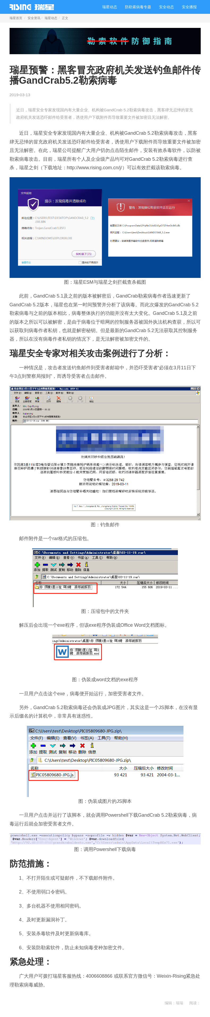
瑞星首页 (16, 18)
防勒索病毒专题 (138, 7)
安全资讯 (34, 18)
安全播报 (189, 7)
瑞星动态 (109, 7)
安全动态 (166, 7)
